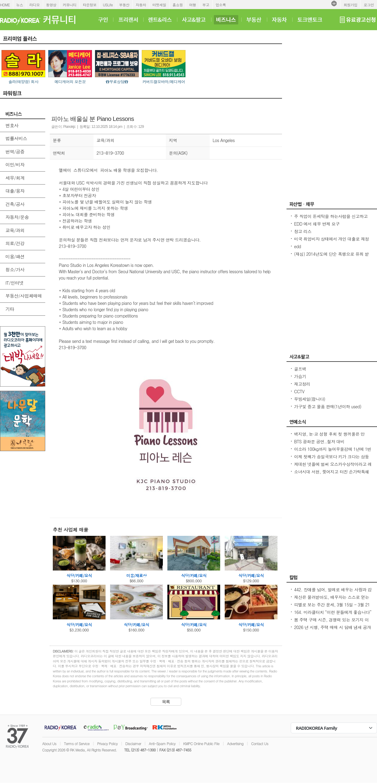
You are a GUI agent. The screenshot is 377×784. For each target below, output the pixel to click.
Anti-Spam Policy (162, 743)
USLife (108, 4)
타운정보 (90, 4)
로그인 (369, 4)
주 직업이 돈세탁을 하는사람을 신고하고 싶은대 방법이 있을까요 (331, 219)
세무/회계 (14, 178)
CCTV (299, 391)
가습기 (300, 376)
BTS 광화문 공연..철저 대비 (319, 441)
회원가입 (350, 4)
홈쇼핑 (178, 4)
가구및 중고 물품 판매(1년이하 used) (327, 406)
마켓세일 (159, 4)
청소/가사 (14, 269)
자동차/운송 (17, 217)
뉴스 (19, 4)
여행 (192, 4)
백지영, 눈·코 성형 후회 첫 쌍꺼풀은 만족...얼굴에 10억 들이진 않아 (329, 437)
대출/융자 (14, 191)
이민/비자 (14, 164)
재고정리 (302, 384)
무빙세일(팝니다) (309, 399)
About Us (49, 743)
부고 (205, 4)
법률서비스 (16, 138)
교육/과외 (14, 230)
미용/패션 (14, 256)
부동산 (124, 4)
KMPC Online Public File (201, 743)
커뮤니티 (70, 4)
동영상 (51, 4)
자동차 (141, 4)
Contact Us (259, 743)
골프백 (300, 369)
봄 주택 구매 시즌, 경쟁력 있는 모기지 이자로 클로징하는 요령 (331, 623)
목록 (166, 701)
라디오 (34, 4)
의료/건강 (14, 243)
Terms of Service (77, 743)
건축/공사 (14, 204)
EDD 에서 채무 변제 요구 (317, 224)
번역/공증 (14, 151)
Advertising (235, 743)
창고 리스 (303, 231)
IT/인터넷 (14, 283)
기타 (9, 309)
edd (297, 246)
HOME (5, 4)
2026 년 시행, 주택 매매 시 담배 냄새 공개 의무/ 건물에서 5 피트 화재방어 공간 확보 (332, 630)
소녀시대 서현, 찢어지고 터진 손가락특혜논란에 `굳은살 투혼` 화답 (331, 475)
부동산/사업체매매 (23, 295)
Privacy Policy (107, 743)
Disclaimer (133, 743)
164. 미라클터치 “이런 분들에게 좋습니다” (332, 612)
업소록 (221, 4)
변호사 (11, 125)
